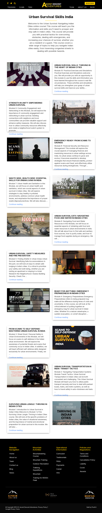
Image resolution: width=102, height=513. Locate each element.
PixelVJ (94, 507)
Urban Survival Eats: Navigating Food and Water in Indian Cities (71, 217)
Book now (90, 3)
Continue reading (61, 91)
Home (11, 454)
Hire (58, 473)
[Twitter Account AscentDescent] (11, 3)
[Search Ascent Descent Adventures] (15, 3)
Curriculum (60, 454)
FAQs (58, 461)
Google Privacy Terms (13, 509)
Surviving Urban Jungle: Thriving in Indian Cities (28, 405)
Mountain (36, 474)
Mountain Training (40, 460)
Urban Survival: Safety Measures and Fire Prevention (27, 254)
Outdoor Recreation (41, 464)
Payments (60, 465)
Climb (21, 7)
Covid (82, 468)
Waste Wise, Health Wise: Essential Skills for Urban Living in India (28, 179)
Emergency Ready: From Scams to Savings (72, 141)
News (11, 473)
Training (11, 7)
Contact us (13, 465)
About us (82, 7)
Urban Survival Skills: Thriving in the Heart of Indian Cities (72, 66)
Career (59, 469)
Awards (83, 471)
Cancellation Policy (87, 460)
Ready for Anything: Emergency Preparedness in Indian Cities (71, 292)
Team (71, 7)
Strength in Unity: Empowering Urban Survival (25, 104)
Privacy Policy (42, 507)
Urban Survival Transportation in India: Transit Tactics (72, 367)
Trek (30, 7)
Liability (83, 464)
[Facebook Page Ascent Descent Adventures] (7, 3)
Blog (92, 7)
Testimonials (61, 457)
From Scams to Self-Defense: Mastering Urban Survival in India (27, 330)
